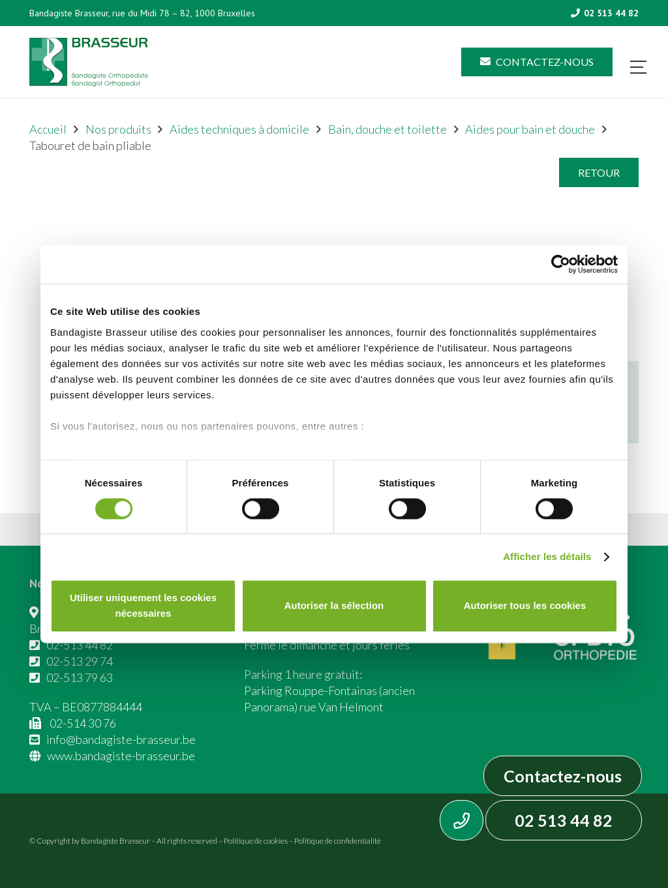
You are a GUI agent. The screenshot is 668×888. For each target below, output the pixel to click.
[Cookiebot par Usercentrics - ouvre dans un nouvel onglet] (561, 264)
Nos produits (118, 129)
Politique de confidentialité (337, 841)
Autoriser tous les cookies (525, 606)
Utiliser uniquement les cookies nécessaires (143, 606)
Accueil (48, 129)
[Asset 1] (88, 62)
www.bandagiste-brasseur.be (121, 755)
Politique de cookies (256, 841)
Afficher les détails (547, 556)
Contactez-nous (563, 776)
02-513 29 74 (79, 661)
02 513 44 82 (564, 820)
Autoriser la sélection (334, 606)
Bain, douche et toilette (387, 129)
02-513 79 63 (79, 677)
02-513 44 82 (79, 645)
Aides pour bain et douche (530, 129)
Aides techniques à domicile (239, 129)
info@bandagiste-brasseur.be (121, 739)
